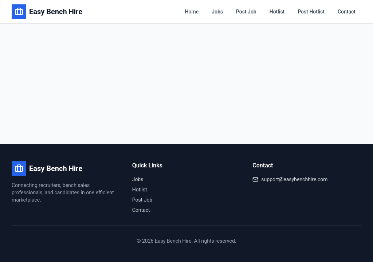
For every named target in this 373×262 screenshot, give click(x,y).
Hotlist (277, 12)
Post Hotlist (311, 12)
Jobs (217, 12)
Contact (347, 12)
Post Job (246, 12)
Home (192, 12)
